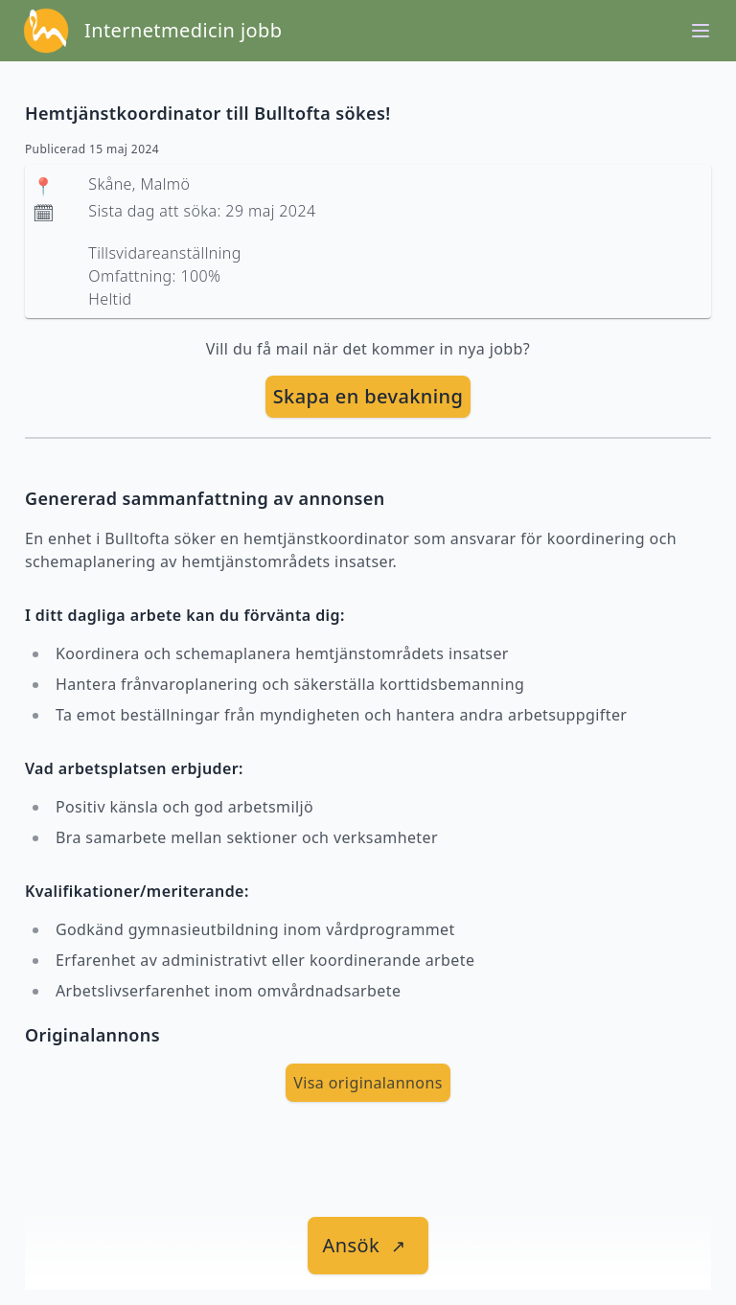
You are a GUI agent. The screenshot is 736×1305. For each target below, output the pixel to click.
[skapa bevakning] (368, 397)
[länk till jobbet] (368, 1245)
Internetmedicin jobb (183, 30)
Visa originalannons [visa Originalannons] (368, 1082)
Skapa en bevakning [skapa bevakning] (368, 396)
